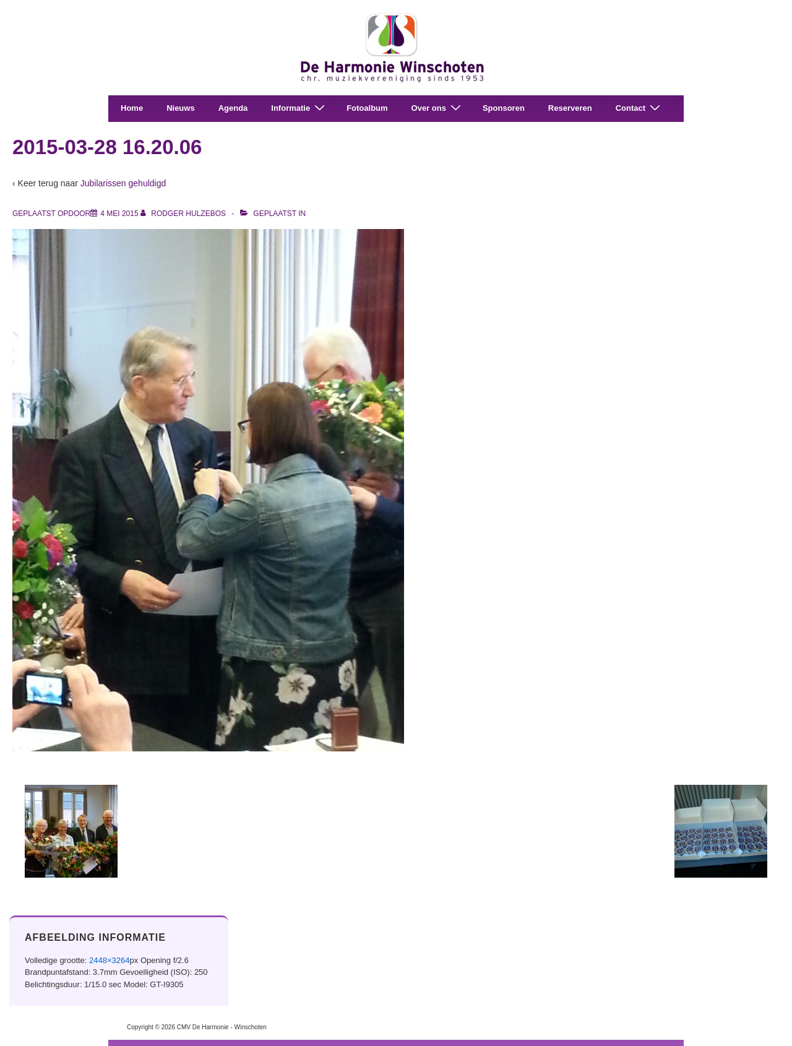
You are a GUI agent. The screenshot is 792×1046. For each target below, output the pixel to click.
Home (132, 108)
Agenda (233, 108)
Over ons (437, 108)
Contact (639, 108)
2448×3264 (109, 960)
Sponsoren (504, 108)
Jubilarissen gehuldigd (123, 183)
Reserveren (570, 108)
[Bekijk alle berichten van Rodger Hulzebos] (184, 213)
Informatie (299, 108)
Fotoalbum (366, 108)
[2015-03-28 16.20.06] (119, 213)
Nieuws (180, 108)
